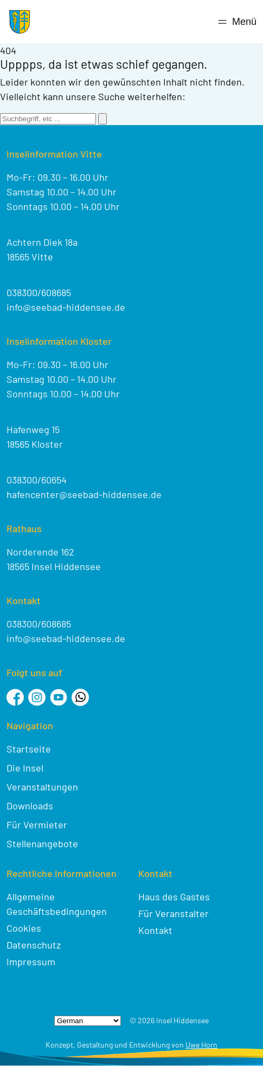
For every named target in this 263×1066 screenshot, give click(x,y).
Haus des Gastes (174, 896)
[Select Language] (87, 1021)
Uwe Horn (201, 1044)
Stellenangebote (42, 843)
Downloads (30, 806)
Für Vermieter (37, 824)
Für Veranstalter (173, 913)
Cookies (24, 928)
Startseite (29, 749)
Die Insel (25, 768)
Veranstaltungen (42, 787)
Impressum (31, 961)
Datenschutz (34, 945)
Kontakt (155, 930)
